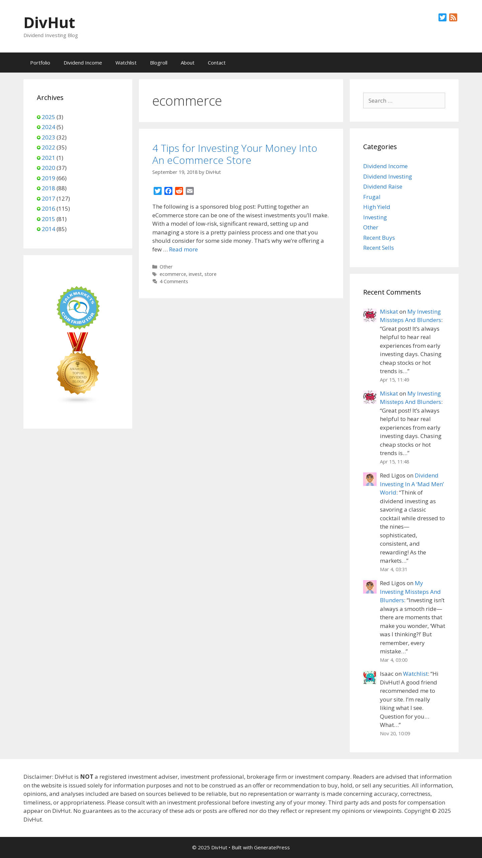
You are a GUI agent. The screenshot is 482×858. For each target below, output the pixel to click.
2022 (48, 147)
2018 (48, 188)
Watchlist (126, 62)
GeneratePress (272, 847)
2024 (48, 127)
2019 (48, 178)
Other (166, 266)
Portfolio (40, 62)
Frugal (372, 197)
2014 (48, 229)
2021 (48, 158)
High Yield (376, 207)
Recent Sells (378, 247)
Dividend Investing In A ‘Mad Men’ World (412, 483)
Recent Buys (379, 237)
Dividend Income (83, 62)
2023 (48, 137)
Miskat (389, 311)
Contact (217, 62)
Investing (375, 217)
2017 (48, 198)
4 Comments (174, 281)
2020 (48, 168)
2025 (48, 117)
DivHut (49, 22)
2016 (48, 208)
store (211, 274)
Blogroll (158, 62)
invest (195, 274)
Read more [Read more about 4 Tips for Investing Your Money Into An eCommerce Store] (183, 249)
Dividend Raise (382, 186)
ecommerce (173, 274)
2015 (48, 219)
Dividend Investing (387, 176)
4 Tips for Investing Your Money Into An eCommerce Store (234, 154)
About (187, 62)
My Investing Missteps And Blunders (410, 591)
